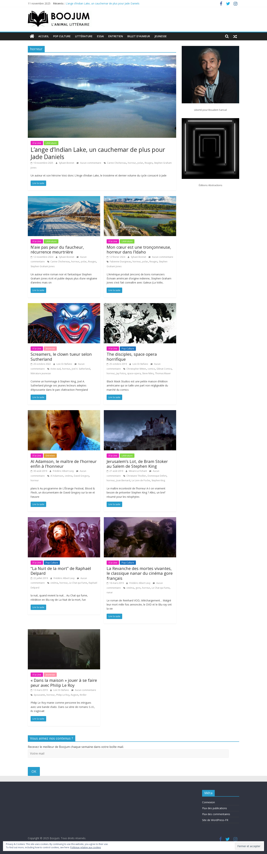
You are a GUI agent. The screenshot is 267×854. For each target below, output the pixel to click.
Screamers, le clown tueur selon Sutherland (61, 356)
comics (151, 368)
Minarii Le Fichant (138, 471)
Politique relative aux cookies (85, 847)
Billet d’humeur (138, 36)
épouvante (39, 694)
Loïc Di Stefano (65, 364)
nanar (110, 592)
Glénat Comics (164, 368)
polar (140, 162)
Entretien (115, 36)
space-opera (134, 373)
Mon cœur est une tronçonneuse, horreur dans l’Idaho (139, 249)
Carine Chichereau (116, 162)
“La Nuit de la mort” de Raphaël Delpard (61, 571)
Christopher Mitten (136, 368)
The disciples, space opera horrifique (132, 356)
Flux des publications (214, 808)
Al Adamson (56, 475)
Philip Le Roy (62, 694)
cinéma (68, 475)
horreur (132, 162)
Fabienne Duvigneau (120, 261)
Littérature (84, 36)
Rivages (149, 162)
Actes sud (55, 368)
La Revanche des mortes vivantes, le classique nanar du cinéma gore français (140, 573)
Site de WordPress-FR (215, 820)
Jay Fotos (121, 373)
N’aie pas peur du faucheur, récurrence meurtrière (57, 249)
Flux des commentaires (216, 814)
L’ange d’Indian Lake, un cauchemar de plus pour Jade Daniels (102, 3)
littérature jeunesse (41, 373)
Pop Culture (62, 36)
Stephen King (158, 480)
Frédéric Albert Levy (63, 471)
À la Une (36, 142)
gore (138, 587)
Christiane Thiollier (136, 475)
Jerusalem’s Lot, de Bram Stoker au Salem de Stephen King (137, 463)
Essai (100, 36)
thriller (83, 694)
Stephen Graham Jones (43, 266)
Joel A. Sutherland (81, 368)
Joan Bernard (123, 480)
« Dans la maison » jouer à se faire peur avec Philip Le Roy (64, 682)
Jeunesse (160, 36)
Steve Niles (148, 373)
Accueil (43, 36)
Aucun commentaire (89, 162)
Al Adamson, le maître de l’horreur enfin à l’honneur (64, 463)
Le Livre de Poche (141, 480)
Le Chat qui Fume (78, 582)
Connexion (208, 802)
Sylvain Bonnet (67, 162)
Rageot (74, 694)
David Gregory (81, 475)
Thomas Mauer (163, 373)
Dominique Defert (157, 475)
